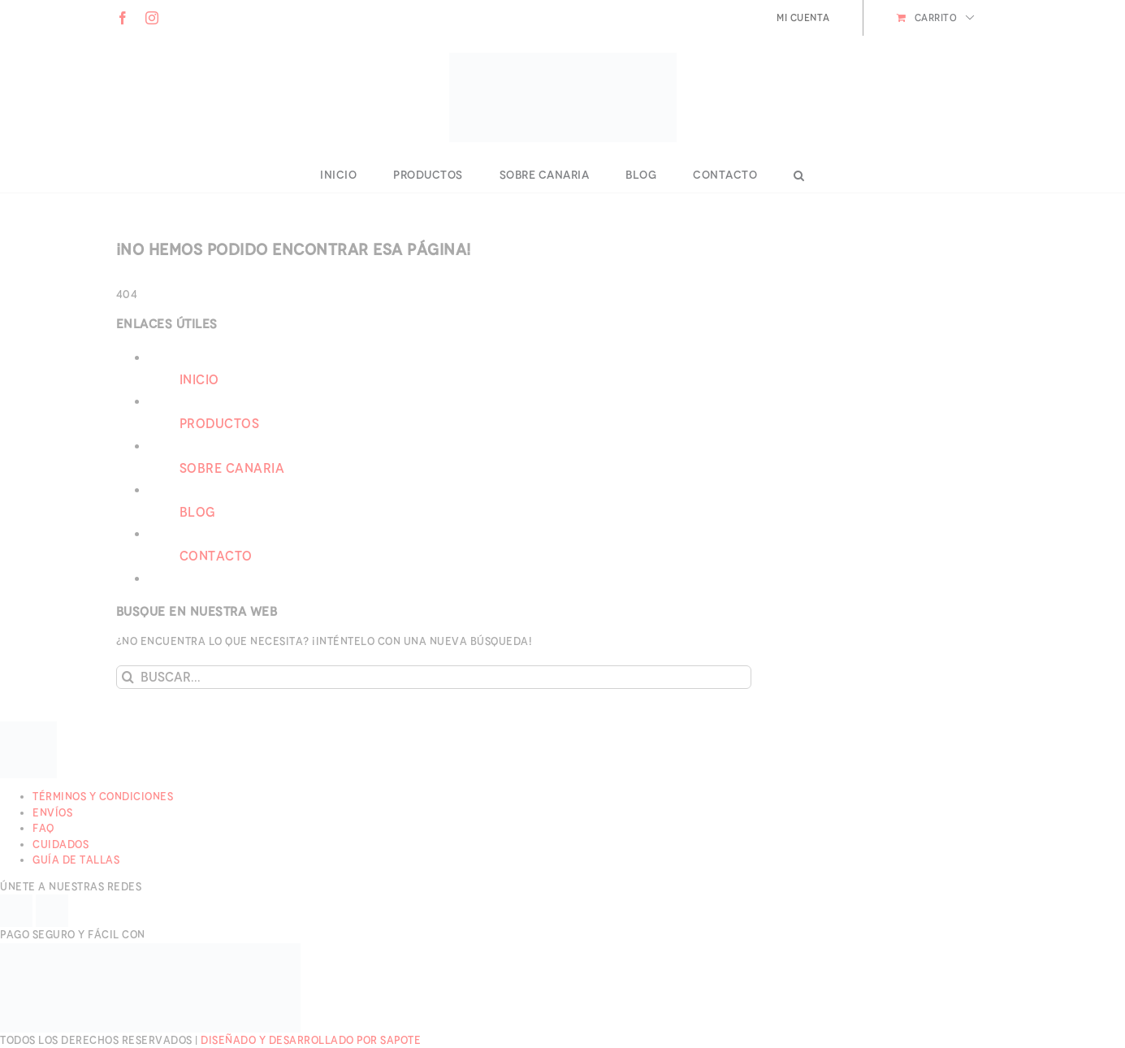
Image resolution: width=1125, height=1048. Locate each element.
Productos (220, 423)
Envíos (52, 813)
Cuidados (60, 844)
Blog (197, 512)
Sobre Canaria (232, 468)
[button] (799, 175)
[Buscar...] (434, 677)
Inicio (199, 380)
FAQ (43, 828)
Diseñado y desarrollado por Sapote (311, 1040)
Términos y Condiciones (102, 796)
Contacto (216, 556)
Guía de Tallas (75, 860)
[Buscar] (128, 677)
